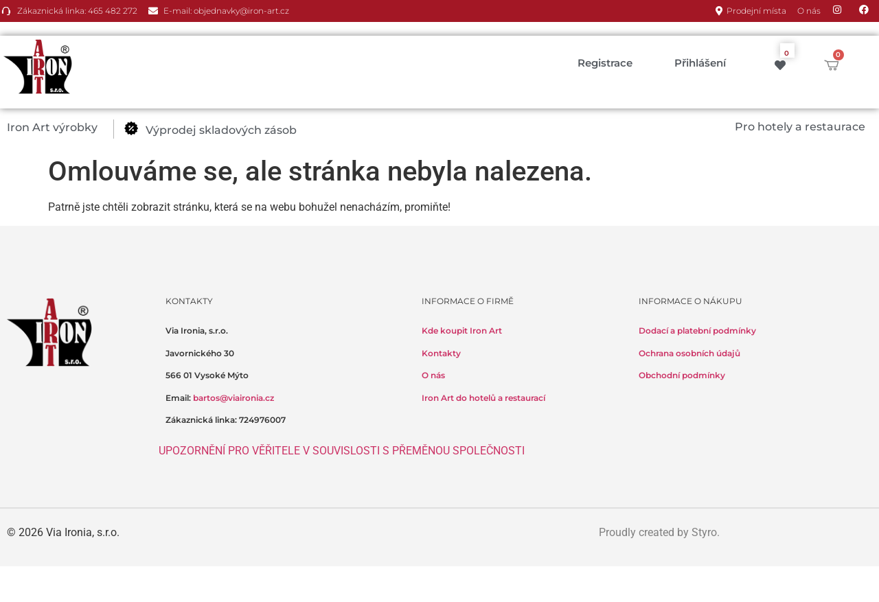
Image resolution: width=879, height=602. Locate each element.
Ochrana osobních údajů (689, 353)
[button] (60, 127)
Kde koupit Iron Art (462, 330)
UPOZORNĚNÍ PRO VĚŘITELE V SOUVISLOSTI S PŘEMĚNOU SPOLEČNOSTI (342, 450)
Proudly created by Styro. (659, 532)
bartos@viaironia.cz (233, 398)
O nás (433, 375)
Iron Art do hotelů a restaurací (483, 398)
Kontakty (441, 353)
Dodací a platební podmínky (697, 330)
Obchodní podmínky (682, 375)
